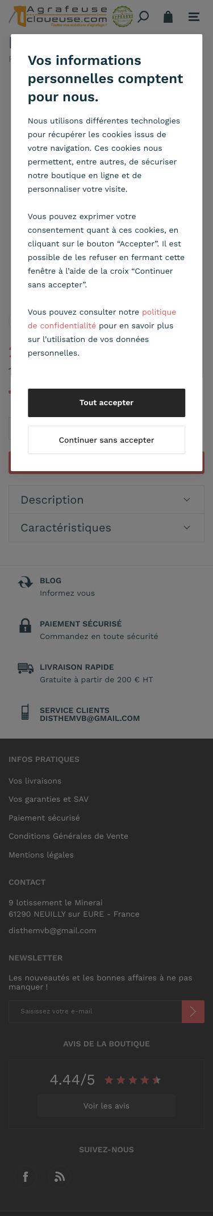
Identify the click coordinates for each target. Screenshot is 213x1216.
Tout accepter (107, 402)
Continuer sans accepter (106, 440)
